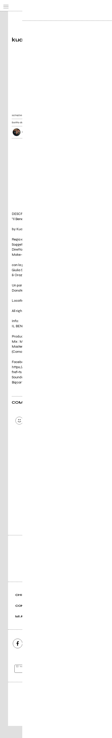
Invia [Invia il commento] (43, 449)
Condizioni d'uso (48, 723)
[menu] (5, 5)
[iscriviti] (90, 681)
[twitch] (75, 655)
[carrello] (93, 5)
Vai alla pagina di (56, 507)
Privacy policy (66, 723)
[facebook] (17, 655)
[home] (48, 5)
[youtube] (56, 655)
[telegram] (94, 655)
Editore (56, 706)
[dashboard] (107, 5)
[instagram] (37, 655)
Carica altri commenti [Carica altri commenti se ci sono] (47, 456)
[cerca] (100, 5)
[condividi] (97, 113)
